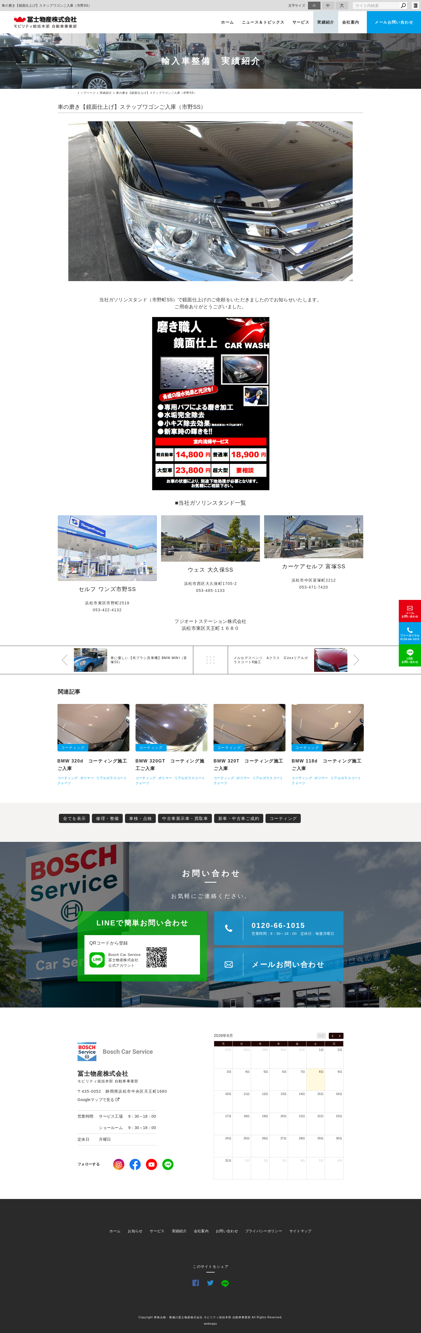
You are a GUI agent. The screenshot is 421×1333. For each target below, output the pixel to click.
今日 (321, 1035)
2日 (340, 1049)
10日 (228, 1093)
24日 (228, 1138)
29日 (265, 1049)
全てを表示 (74, 818)
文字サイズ (296, 5)
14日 (302, 1093)
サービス (301, 22)
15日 (320, 1093)
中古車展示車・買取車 (185, 818)
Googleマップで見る (98, 1099)
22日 (320, 1116)
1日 (321, 1049)
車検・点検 (140, 818)
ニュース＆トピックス (263, 22)
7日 (302, 1071)
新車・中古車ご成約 (239, 818)
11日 (247, 1093)
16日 (339, 1093)
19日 (265, 1116)
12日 (265, 1093)
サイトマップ (300, 1231)
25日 (247, 1138)
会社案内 (350, 22)
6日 (284, 1071)
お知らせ (135, 1231)
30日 (283, 1049)
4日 (247, 1071)
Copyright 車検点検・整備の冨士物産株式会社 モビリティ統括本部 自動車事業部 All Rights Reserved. (211, 1317)
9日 (340, 1071)
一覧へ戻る (210, 660)
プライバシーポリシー (263, 1231)
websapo (210, 1323)
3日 (229, 1071)
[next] (340, 1036)
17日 (228, 1116)
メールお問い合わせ (394, 22)
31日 (302, 1049)
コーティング (283, 818)
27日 (228, 1049)
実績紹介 (325, 22)
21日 (302, 1116)
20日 (283, 1116)
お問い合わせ (227, 1231)
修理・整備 (107, 818)
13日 (283, 1093)
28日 (247, 1049)
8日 (321, 1071)
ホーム (227, 22)
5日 (266, 1071)
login (415, 5)
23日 (339, 1116)
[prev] (332, 1036)
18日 (247, 1116)
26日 (265, 1138)
